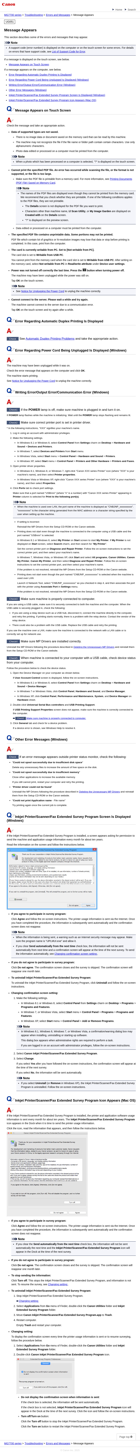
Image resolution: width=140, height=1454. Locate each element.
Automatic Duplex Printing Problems (50, 338)
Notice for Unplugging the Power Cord (42, 291)
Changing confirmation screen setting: (76, 953)
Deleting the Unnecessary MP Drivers (94, 647)
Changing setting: (58, 1284)
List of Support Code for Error (68, 51)
